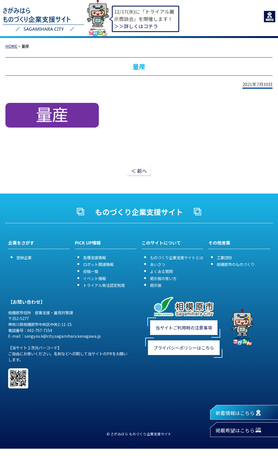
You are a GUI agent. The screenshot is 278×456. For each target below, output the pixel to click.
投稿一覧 (90, 271)
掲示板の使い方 (163, 278)
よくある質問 (161, 271)
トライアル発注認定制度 (104, 285)
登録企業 (23, 257)
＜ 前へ (139, 170)
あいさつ (157, 264)
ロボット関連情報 (98, 264)
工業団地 (224, 257)
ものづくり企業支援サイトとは (176, 257)
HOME (11, 46)
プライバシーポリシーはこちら (183, 347)
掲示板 (155, 285)
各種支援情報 (94, 257)
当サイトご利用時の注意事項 (184, 327)
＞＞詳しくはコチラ (136, 26)
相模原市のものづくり (236, 264)
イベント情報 (94, 278)
